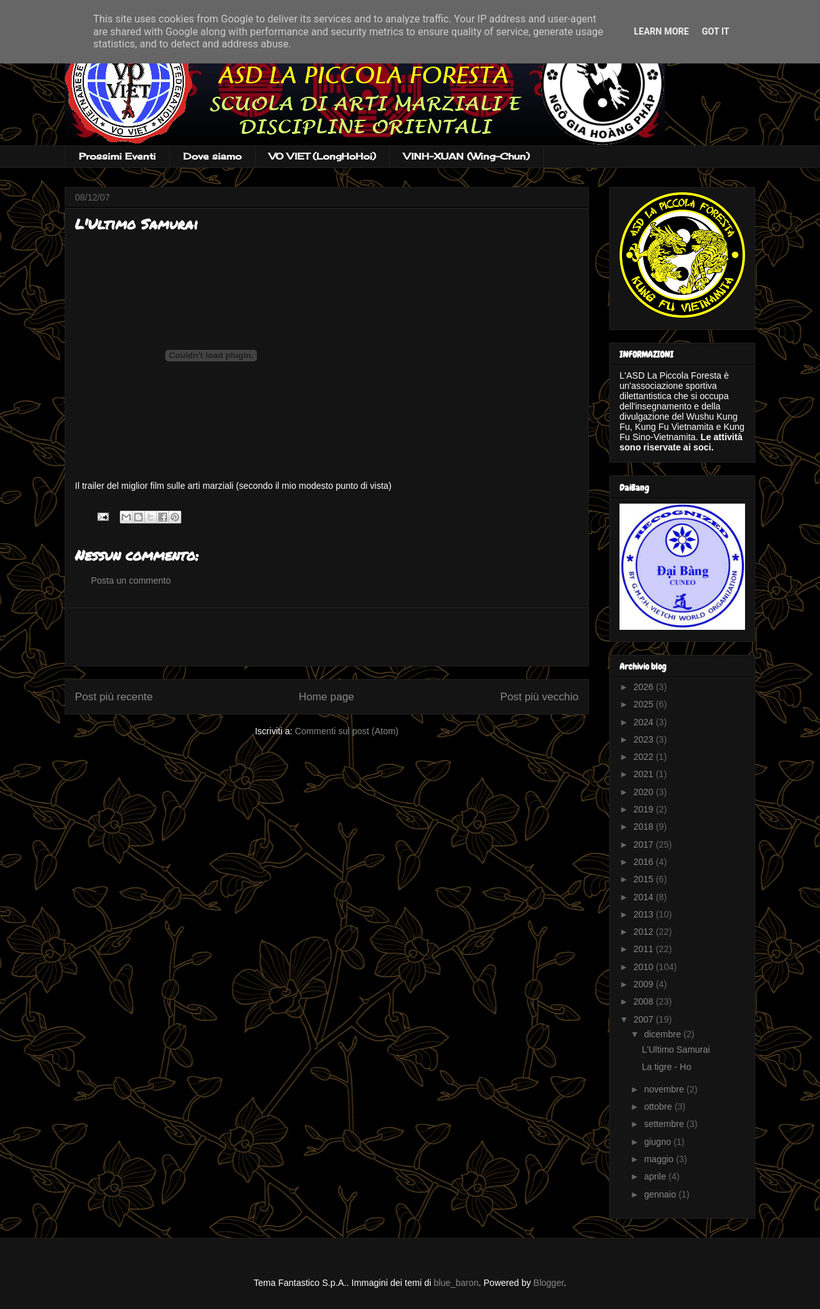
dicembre (663, 1034)
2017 (645, 844)
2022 (645, 757)
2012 (645, 931)
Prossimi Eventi (117, 156)
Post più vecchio (539, 697)
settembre (665, 1124)
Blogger (549, 1283)
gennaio (661, 1194)
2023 (645, 739)
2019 (645, 809)
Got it (715, 31)
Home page (326, 697)
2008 (645, 1001)
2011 (645, 949)
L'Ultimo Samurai (676, 1049)
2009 (645, 984)
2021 (645, 774)
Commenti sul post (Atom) (346, 731)
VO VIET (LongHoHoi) (322, 156)
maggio (660, 1159)
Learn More (661, 31)
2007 (645, 1019)
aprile (656, 1176)
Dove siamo (212, 156)
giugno (658, 1142)
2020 (645, 792)
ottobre (659, 1106)
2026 (645, 687)
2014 (645, 897)
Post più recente (113, 697)
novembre (665, 1089)
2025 (645, 704)
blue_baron (456, 1283)
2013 (645, 914)
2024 (645, 722)
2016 (645, 862)
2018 (645, 826)
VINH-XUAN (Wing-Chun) (467, 156)
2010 (645, 967)
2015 (645, 879)
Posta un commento (131, 580)
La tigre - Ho (666, 1067)
